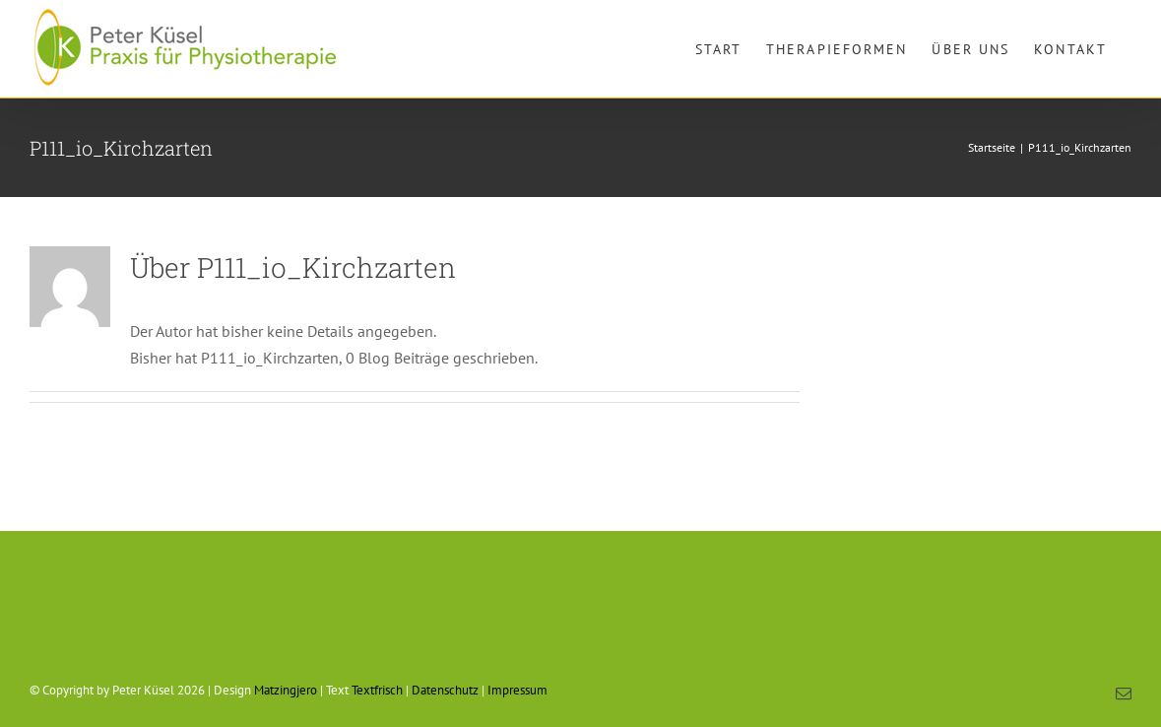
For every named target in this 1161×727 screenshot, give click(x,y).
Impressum (517, 690)
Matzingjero (285, 690)
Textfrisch (377, 690)
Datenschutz (445, 690)
